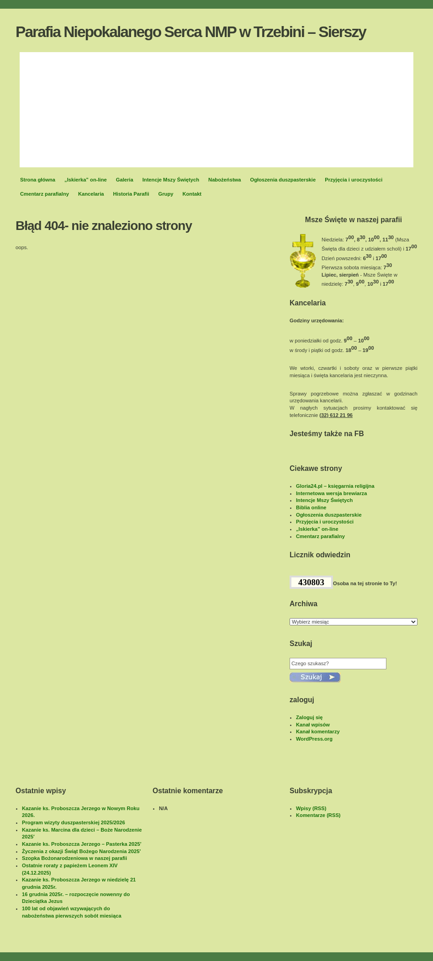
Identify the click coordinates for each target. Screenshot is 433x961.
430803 (311, 582)
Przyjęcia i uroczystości (353, 179)
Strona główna (37, 179)
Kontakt (191, 194)
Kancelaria (91, 194)
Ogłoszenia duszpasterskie (283, 179)
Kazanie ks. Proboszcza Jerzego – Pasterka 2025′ (81, 844)
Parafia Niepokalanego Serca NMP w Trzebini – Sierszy (191, 31)
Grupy (166, 194)
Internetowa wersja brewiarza (331, 493)
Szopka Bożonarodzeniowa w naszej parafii (74, 858)
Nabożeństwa (224, 179)
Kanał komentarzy (318, 731)
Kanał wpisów (313, 724)
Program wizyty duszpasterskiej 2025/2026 (73, 822)
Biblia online (311, 507)
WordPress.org (314, 739)
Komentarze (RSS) (318, 815)
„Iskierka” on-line (85, 179)
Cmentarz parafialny (44, 194)
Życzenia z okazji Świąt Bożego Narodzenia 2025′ (81, 851)
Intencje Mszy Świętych (171, 179)
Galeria (124, 179)
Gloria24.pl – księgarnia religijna (335, 486)
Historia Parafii (131, 194)
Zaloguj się (309, 717)
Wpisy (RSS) (311, 808)
